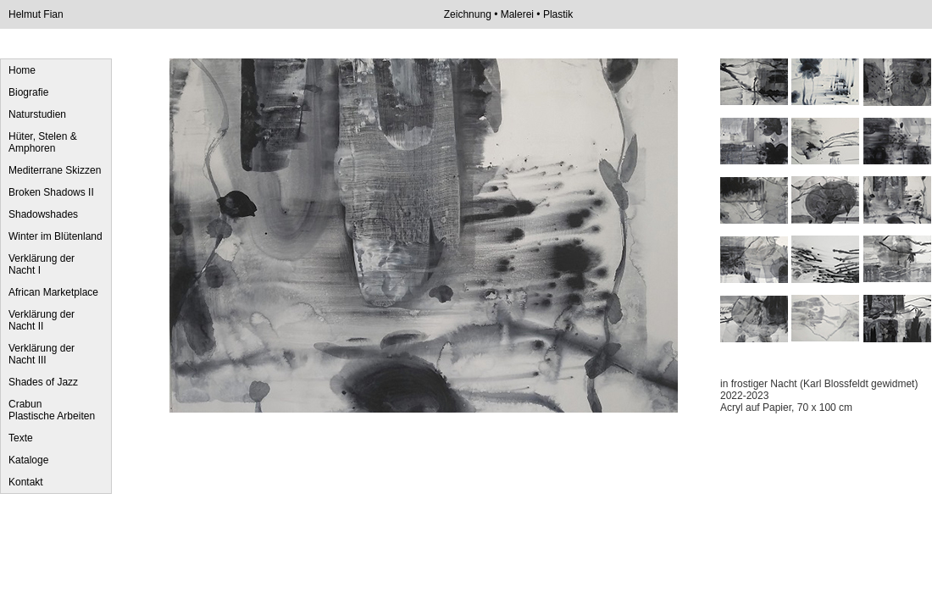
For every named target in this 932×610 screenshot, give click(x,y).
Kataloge (28, 460)
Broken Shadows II (51, 192)
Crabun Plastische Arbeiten (51, 410)
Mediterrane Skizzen (54, 170)
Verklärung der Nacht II (41, 320)
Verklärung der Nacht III (41, 354)
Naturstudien (37, 114)
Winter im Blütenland (55, 236)
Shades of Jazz (43, 382)
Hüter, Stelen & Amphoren (42, 142)
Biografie (28, 92)
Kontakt (25, 482)
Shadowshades (43, 214)
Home (22, 70)
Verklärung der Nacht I (41, 264)
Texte (20, 438)
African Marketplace (53, 292)
